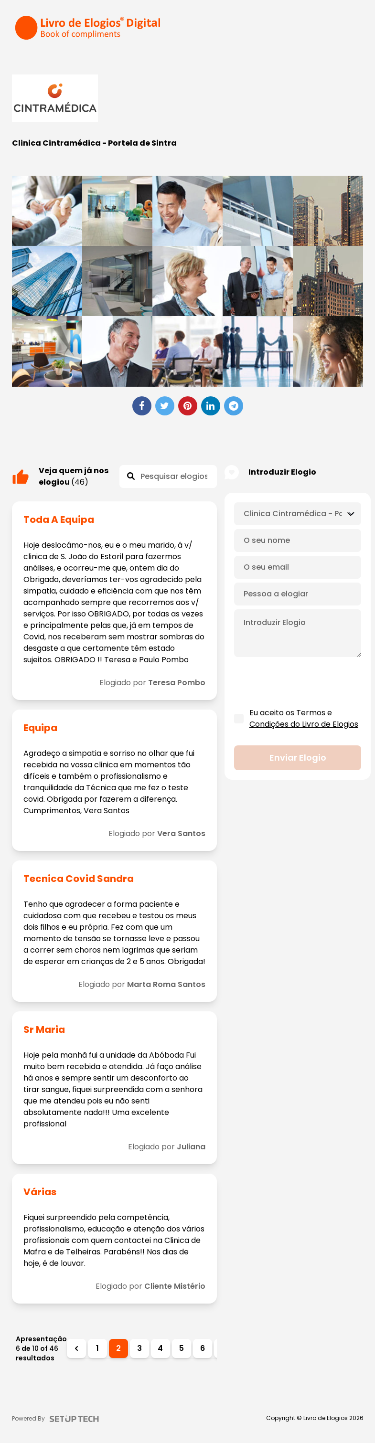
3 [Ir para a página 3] (139, 1348)
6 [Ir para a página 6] (202, 1348)
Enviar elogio (297, 758)
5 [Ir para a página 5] (181, 1348)
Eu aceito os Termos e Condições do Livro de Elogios (303, 718)
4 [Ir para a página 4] (160, 1348)
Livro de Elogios (325, 1418)
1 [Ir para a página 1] (97, 1348)
